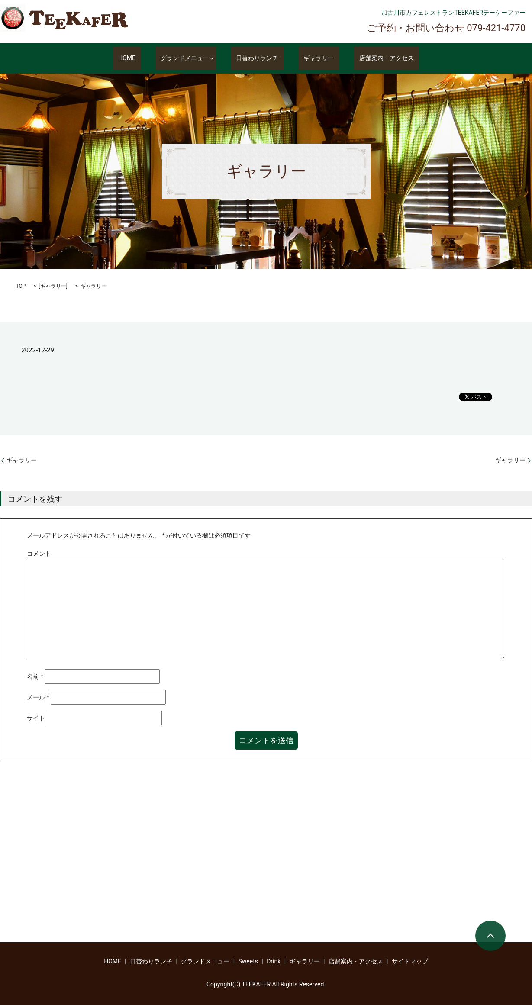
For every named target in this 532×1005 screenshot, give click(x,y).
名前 (35, 676)
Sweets (248, 961)
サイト (36, 718)
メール (38, 697)
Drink (274, 961)
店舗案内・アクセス (370, 58)
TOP (21, 286)
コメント (39, 553)
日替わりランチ (262, 58)
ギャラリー (313, 58)
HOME (143, 58)
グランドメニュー (190, 58)
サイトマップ (410, 961)
